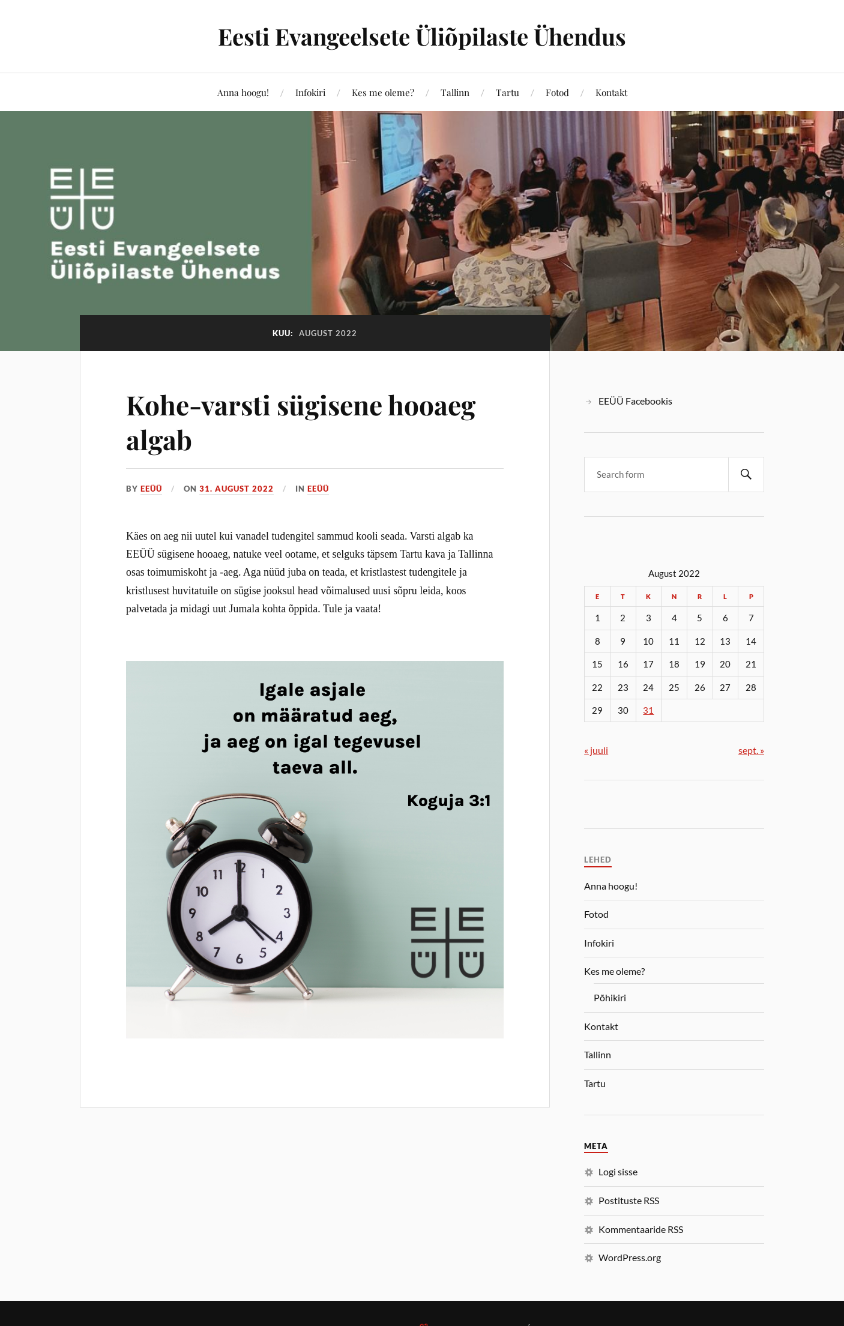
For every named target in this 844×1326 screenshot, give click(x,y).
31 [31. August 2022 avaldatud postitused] (648, 710)
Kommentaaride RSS (640, 1229)
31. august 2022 (236, 488)
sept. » (751, 750)
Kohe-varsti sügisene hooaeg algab (300, 421)
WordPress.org (629, 1257)
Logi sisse (618, 1171)
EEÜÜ (151, 488)
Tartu (507, 92)
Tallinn (455, 92)
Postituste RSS (628, 1200)
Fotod (557, 92)
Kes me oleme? (383, 92)
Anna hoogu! (243, 92)
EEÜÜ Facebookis (635, 400)
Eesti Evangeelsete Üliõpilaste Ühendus (422, 36)
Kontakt (611, 92)
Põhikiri (610, 997)
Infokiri (310, 92)
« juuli (596, 750)
